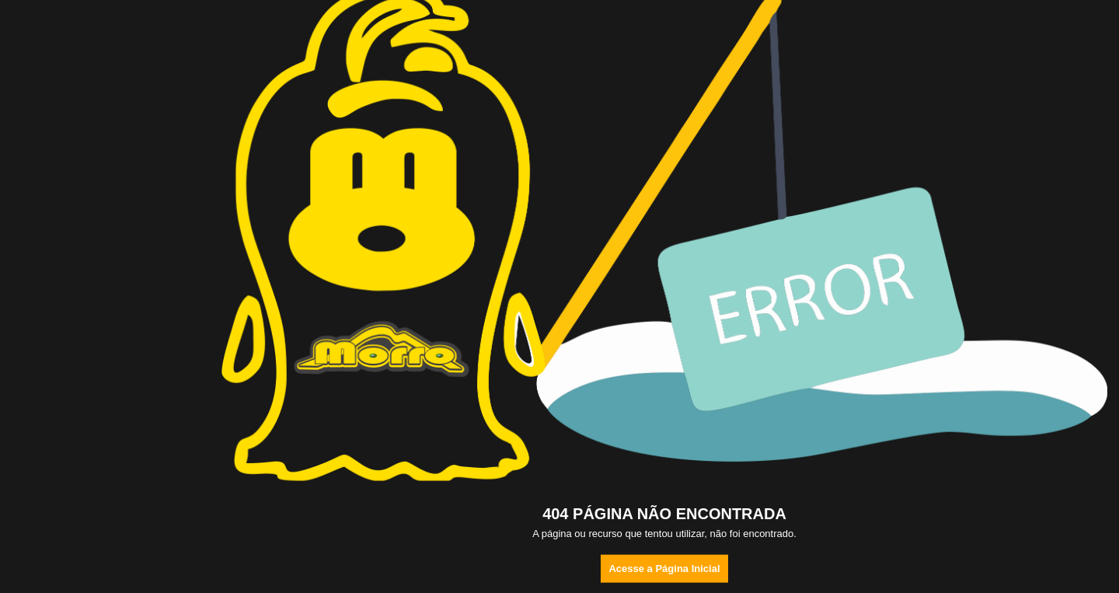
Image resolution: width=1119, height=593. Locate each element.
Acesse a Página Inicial (664, 568)
